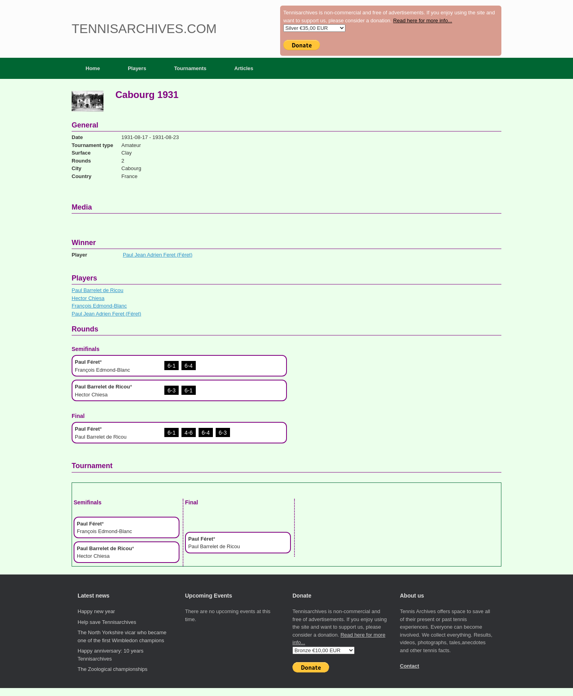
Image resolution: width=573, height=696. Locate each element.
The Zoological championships (113, 669)
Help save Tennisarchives (107, 622)
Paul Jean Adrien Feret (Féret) (158, 255)
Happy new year (96, 611)
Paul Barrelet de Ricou (97, 290)
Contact (409, 666)
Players (137, 68)
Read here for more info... (422, 21)
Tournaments (190, 68)
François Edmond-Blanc (99, 306)
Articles (243, 68)
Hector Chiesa (88, 298)
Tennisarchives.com (144, 29)
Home (93, 68)
